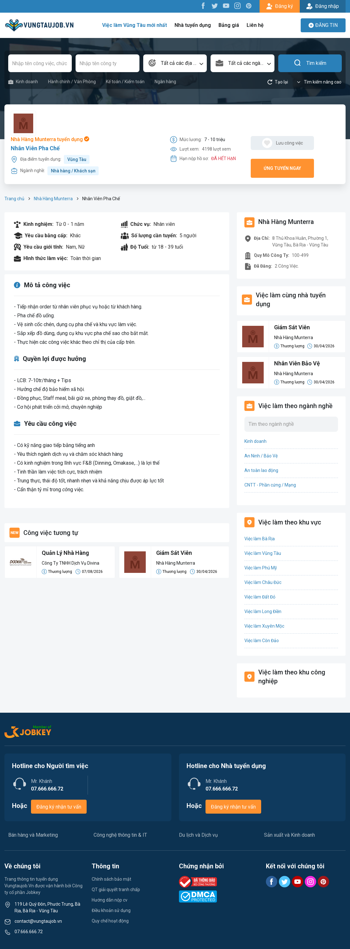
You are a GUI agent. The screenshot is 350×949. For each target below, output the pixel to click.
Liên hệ (255, 25)
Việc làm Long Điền (262, 611)
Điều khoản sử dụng (111, 910)
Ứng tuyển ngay (282, 168)
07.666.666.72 (29, 931)
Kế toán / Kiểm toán (125, 81)
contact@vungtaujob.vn (38, 921)
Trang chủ (14, 198)
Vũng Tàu (76, 159)
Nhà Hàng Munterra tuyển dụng (50, 139)
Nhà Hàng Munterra (53, 198)
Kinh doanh (23, 81)
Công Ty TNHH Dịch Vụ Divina (70, 563)
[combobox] (175, 63)
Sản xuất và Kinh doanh (289, 835)
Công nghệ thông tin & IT (120, 835)
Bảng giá (228, 25)
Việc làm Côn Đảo (261, 640)
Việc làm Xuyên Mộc (264, 626)
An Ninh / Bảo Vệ (261, 455)
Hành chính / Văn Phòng (72, 81)
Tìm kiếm (310, 63)
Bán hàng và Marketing (33, 835)
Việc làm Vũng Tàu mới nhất (134, 25)
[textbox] (175, 63)
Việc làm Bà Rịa (259, 538)
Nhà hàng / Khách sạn (73, 170)
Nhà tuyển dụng (193, 25)
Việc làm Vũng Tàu (262, 553)
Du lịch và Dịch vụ (198, 835)
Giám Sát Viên (174, 553)
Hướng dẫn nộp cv (109, 899)
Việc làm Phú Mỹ (260, 567)
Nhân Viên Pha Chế (35, 148)
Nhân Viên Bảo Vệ (297, 363)
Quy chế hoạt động (110, 920)
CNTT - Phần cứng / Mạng (270, 484)
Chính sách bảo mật (111, 879)
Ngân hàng (165, 81)
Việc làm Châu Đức (262, 582)
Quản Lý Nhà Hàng (65, 553)
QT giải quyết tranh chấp (116, 889)
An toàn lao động (261, 470)
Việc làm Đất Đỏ (259, 596)
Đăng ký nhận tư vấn (58, 807)
